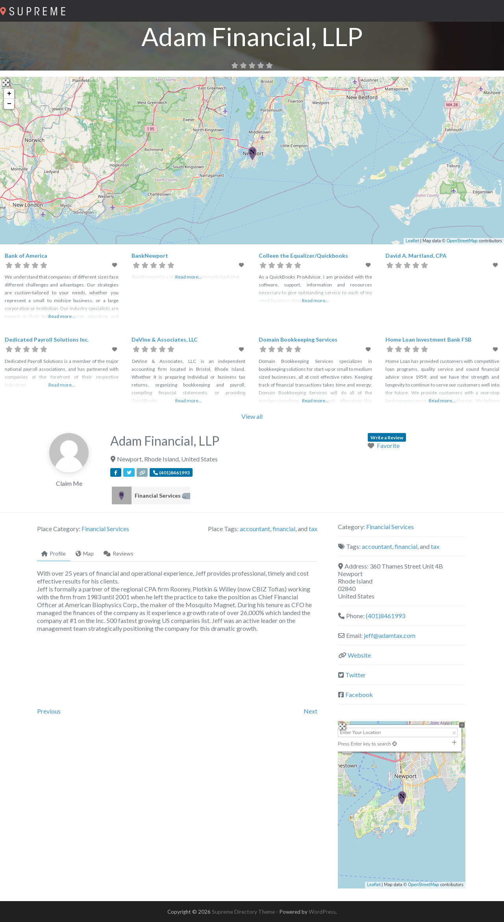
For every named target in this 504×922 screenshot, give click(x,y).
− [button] (9, 104)
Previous (49, 711)
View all (252, 416)
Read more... (61, 316)
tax (313, 528)
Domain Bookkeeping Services (298, 339)
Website (359, 655)
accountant (255, 528)
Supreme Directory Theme (244, 912)
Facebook (359, 694)
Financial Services (162, 495)
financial (283, 528)
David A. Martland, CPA (416, 255)
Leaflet (412, 241)
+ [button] (9, 94)
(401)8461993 (385, 615)
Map (85, 553)
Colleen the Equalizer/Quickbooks (303, 255)
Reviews (118, 553)
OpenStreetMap (462, 241)
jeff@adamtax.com (389, 635)
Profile (53, 553)
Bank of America (26, 255)
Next (310, 711)
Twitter (355, 674)
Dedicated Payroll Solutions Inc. (47, 339)
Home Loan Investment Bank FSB (428, 339)
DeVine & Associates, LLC (165, 339)
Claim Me (69, 483)
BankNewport (150, 255)
